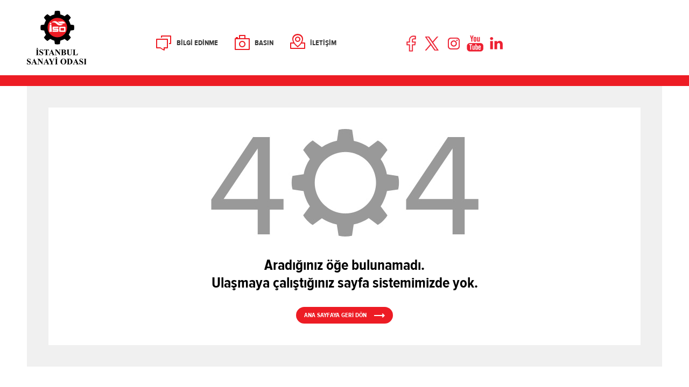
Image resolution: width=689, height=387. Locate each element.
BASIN (264, 43)
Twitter (432, 43)
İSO (85, 37)
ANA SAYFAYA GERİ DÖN (335, 315)
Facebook (411, 43)
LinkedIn (496, 43)
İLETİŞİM (323, 43)
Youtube (475, 43)
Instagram (453, 43)
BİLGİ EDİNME (197, 43)
